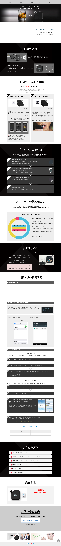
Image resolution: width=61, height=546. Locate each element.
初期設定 (20, 2)
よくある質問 (30, 2)
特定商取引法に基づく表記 (30, 524)
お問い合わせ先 (49, 2)
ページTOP (58, 541)
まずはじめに (11, 2)
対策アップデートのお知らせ (30, 426)
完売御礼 (40, 2)
